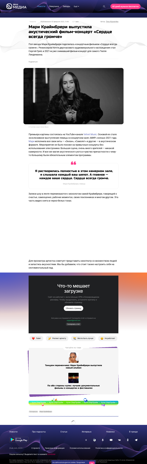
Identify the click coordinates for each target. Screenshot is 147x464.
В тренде (133, 432)
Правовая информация (55, 448)
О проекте (35, 448)
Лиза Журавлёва (112, 21)
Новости (33, 22)
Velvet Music (90, 134)
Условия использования (80, 448)
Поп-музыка (33, 411)
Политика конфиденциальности (108, 448)
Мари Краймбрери (46, 411)
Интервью (86, 432)
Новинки (110, 432)
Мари (32, 141)
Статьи (63, 432)
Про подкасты (39, 432)
